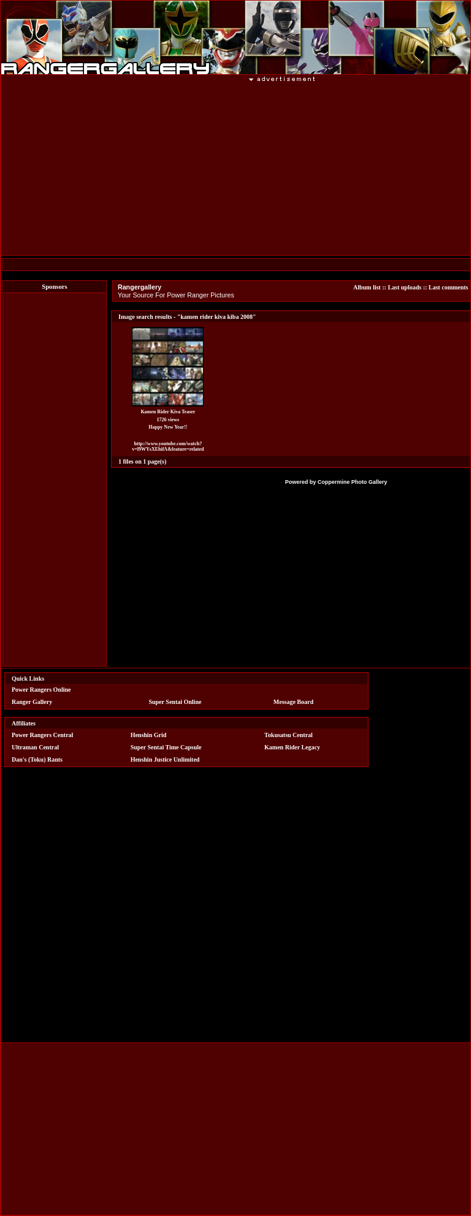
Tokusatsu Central (288, 735)
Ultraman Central (35, 747)
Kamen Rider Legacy (292, 747)
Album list (367, 287)
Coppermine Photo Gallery (353, 482)
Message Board (293, 701)
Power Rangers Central (42, 735)
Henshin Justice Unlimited (165, 759)
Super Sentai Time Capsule (166, 747)
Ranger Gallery (32, 701)
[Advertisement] (55, 479)
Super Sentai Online (174, 701)
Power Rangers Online (41, 689)
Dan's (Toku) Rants (37, 759)
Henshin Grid (149, 735)
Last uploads (404, 287)
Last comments (449, 287)
